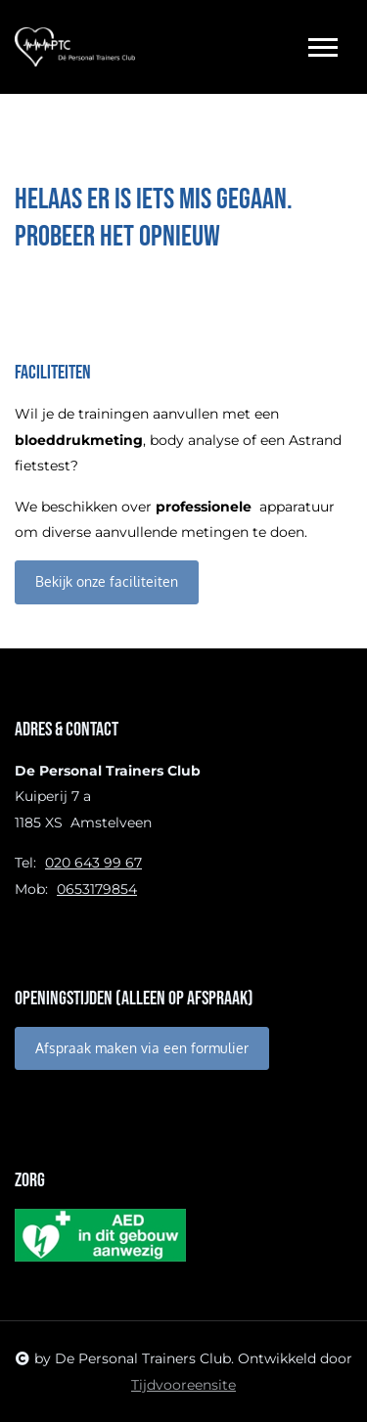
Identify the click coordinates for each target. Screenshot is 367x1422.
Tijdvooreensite (183, 1385)
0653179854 (97, 889)
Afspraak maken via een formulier (142, 1048)
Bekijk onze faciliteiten (106, 581)
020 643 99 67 (93, 862)
